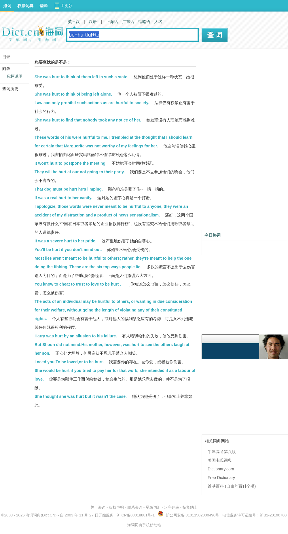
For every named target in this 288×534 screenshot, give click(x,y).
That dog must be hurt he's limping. (69, 189)
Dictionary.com (221, 469)
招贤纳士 (190, 507)
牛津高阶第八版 (222, 451)
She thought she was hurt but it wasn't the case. (81, 396)
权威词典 (25, 5)
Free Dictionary (221, 477)
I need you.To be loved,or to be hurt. (69, 362)
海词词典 (33, 515)
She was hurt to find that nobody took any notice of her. (88, 120)
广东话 (128, 21)
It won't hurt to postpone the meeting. (71, 163)
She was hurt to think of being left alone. (73, 94)
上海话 (112, 21)
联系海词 (134, 507)
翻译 (43, 5)
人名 (158, 21)
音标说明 (14, 76)
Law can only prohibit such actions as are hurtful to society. (92, 102)
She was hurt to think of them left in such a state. (81, 77)
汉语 (93, 21)
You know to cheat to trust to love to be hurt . (78, 284)
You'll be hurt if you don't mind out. (68, 249)
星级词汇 (153, 507)
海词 (7, 5)
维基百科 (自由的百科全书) (232, 486)
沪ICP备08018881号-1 (136, 515)
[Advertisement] (233, 141)
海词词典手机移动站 (144, 525)
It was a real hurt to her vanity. (63, 197)
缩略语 (144, 21)
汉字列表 (171, 507)
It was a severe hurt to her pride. (65, 241)
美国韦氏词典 (220, 460)
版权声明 (116, 507)
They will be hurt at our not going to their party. (80, 172)
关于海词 (97, 507)
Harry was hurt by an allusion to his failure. (76, 336)
